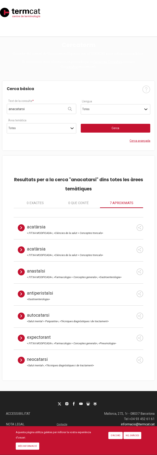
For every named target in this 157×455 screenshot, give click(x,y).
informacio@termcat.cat (138, 424)
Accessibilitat (18, 414)
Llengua (87, 101)
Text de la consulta (20, 101)
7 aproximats (121, 203)
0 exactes (35, 203)
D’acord (115, 438)
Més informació (27, 449)
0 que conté (78, 203)
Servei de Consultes (107, 62)
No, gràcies (132, 438)
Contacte (62, 424)
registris (72, 67)
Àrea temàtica (17, 120)
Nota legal (15, 424)
